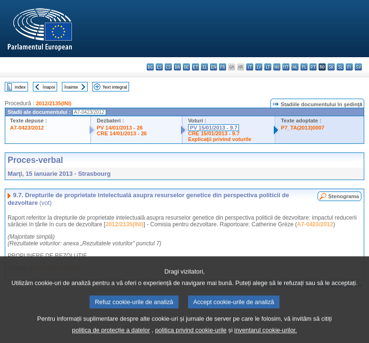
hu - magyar (276, 67)
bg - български (150, 67)
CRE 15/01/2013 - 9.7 (213, 133)
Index (20, 87)
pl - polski (304, 67)
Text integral (114, 87)
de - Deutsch (186, 67)
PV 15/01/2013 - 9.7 (214, 128)
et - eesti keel (195, 67)
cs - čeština (168, 67)
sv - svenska (358, 67)
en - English (213, 67)
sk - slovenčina (331, 67)
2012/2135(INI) (53, 103)
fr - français (222, 67)
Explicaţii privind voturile (219, 139)
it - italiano (249, 67)
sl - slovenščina (340, 67)
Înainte (71, 87)
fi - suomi (349, 67)
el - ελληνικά (204, 67)
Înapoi (49, 87)
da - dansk (177, 67)
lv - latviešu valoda (258, 67)
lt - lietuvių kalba (267, 67)
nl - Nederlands (295, 67)
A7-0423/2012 (27, 128)
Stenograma (343, 196)
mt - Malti (285, 67)
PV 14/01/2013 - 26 (119, 128)
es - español (159, 67)
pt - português (313, 67)
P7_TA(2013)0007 (302, 128)
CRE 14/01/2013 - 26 (122, 133)
